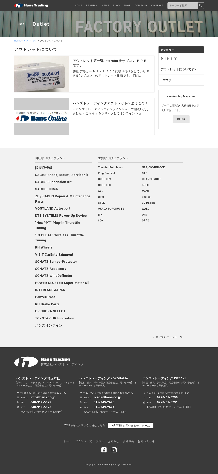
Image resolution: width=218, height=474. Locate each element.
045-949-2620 (104, 402)
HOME (78, 5)
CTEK (101, 202)
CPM (101, 197)
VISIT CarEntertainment (54, 254)
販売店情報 (43, 168)
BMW (167, 80)
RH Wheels (44, 247)
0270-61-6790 (167, 397)
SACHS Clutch (46, 189)
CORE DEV (104, 179)
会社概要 (128, 441)
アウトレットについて (178, 69)
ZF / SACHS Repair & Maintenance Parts (62, 198)
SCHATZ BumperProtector (56, 261)
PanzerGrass (45, 297)
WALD (145, 208)
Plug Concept (106, 173)
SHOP (127, 5)
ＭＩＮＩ (169, 58)
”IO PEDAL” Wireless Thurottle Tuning (59, 237)
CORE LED (104, 185)
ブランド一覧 (83, 441)
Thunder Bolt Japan (110, 167)
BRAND (92, 5)
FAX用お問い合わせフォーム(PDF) (42, 411)
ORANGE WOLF (151, 179)
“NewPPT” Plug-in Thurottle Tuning (57, 225)
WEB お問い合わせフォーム (131, 425)
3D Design (148, 202)
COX (101, 220)
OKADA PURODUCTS (111, 208)
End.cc (146, 197)
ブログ (100, 441)
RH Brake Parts (47, 304)
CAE (144, 173)
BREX (145, 185)
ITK (100, 214)
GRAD (145, 220)
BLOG (116, 5)
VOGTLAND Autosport (53, 208)
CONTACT (157, 5)
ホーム (67, 441)
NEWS (105, 5)
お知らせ (113, 441)
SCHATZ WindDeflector (53, 276)
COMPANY (141, 5)
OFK (144, 214)
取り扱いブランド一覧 (169, 336)
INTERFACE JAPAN (50, 290)
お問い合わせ (146, 441)
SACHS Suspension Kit (53, 182)
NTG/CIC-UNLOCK (153, 167)
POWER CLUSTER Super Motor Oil (62, 283)
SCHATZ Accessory (50, 269)
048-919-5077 (40, 402)
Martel (146, 190)
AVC (100, 190)
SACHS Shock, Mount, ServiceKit (61, 175)
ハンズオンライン (49, 325)
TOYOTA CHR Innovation (54, 318)
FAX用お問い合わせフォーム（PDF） (169, 406)
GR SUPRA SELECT (50, 311)
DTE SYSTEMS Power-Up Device (61, 215)
